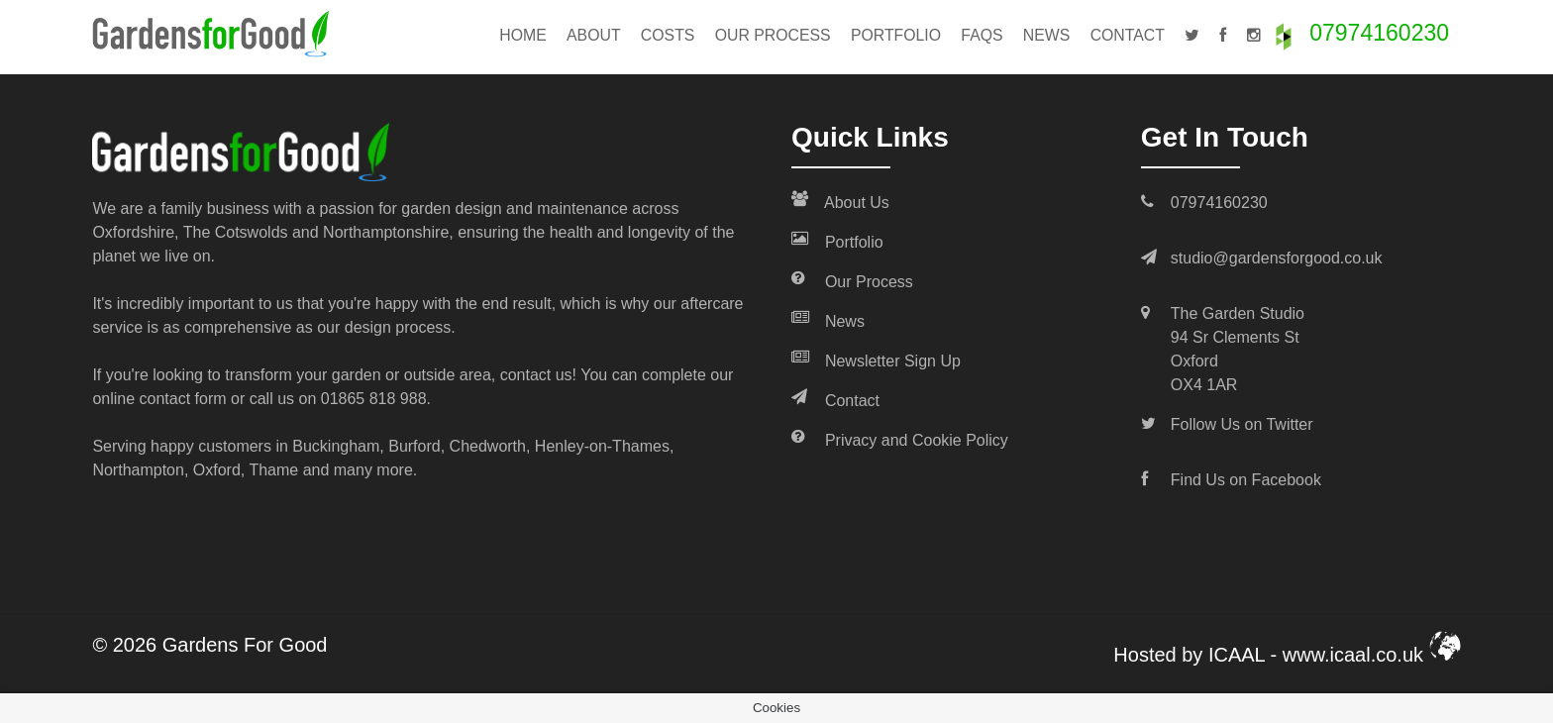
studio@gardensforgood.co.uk (1277, 258)
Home (523, 35)
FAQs (981, 35)
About (594, 35)
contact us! (538, 374)
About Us (840, 201)
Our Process (773, 35)
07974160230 (1379, 33)
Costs (668, 35)
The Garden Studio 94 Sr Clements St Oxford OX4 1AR (1237, 349)
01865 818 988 (374, 398)
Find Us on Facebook (1246, 479)
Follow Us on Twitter (1242, 424)
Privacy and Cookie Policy (899, 439)
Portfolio (896, 35)
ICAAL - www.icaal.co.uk (1334, 655)
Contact (1127, 35)
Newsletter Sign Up (876, 359)
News (1047, 35)
